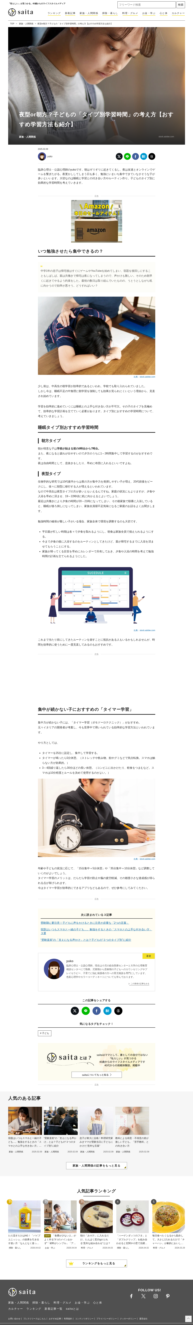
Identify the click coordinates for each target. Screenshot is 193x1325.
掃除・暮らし (110, 13)
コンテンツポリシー (84, 1319)
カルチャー (178, 13)
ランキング (54, 13)
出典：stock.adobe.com (144, 377)
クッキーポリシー (128, 1319)
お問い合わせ (14, 1319)
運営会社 (143, 1319)
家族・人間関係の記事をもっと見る (97, 1165)
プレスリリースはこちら (34, 1319)
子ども (45, 1033)
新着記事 (70, 13)
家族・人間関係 (89, 13)
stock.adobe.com (166, 136)
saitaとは (72, 1308)
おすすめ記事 (55, 1319)
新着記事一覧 (54, 1308)
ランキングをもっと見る (98, 1263)
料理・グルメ (130, 13)
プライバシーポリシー (106, 1319)
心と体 (164, 13)
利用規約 (68, 1319)
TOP (12, 23)
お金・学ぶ (149, 13)
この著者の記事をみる (140, 984)
